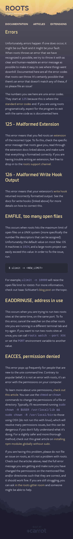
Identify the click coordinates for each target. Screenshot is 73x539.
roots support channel (37, 164)
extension (60, 135)
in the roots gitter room (30, 484)
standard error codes (18, 103)
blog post (45, 289)
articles (39, 24)
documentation (16, 24)
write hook (60, 191)
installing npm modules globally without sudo (35, 440)
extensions (58, 24)
